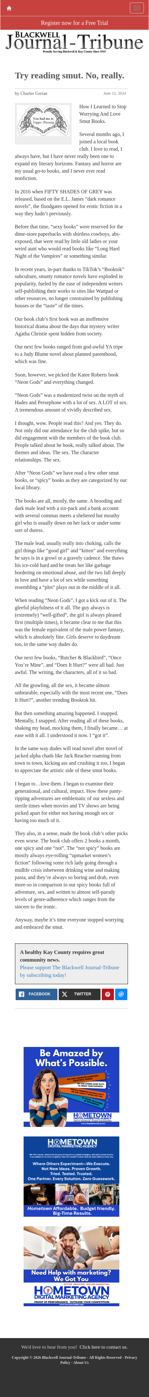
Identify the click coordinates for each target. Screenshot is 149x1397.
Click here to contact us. (103, 1347)
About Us (81, 1362)
